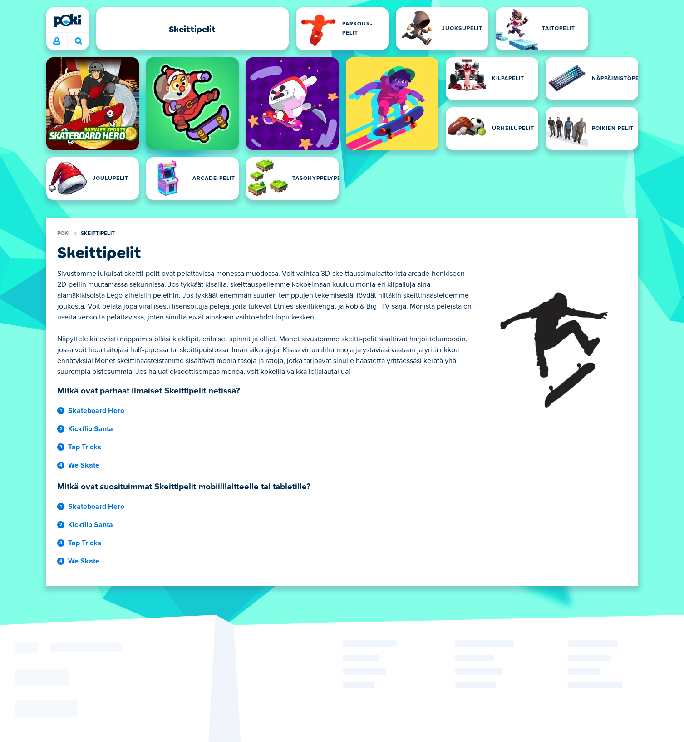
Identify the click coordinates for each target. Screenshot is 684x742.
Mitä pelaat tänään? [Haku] (78, 41)
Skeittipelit (98, 233)
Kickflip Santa (90, 429)
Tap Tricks (84, 447)
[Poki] (67, 20)
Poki (63, 233)
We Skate (83, 465)
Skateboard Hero (96, 410)
